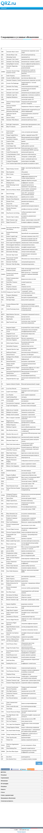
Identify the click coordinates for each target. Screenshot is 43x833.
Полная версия (21, 832)
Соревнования (5, 778)
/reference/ (4, 8)
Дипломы (3, 772)
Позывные (4, 775)
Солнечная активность (7, 801)
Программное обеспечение (8, 798)
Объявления (4, 780)
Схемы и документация (7, 795)
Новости (3, 789)
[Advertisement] (21, 22)
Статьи (3, 792)
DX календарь (4, 783)
